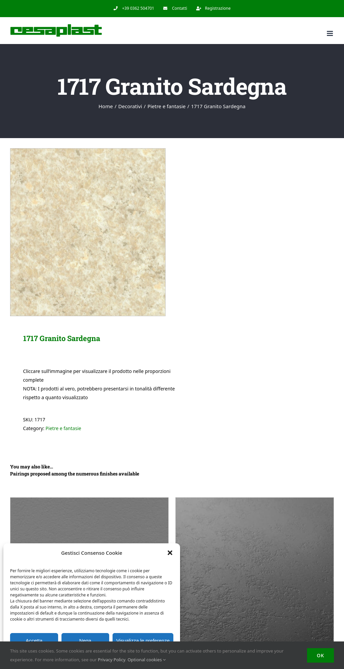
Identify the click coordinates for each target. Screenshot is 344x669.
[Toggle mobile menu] (330, 33)
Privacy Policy (111, 660)
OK (320, 655)
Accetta (34, 640)
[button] (170, 552)
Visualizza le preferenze (143, 640)
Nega (85, 640)
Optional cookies (147, 660)
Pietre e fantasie (63, 428)
